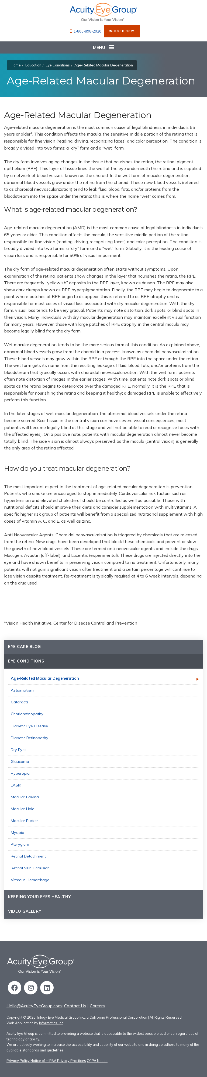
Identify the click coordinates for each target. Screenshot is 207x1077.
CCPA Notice (97, 1060)
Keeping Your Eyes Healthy (39, 896)
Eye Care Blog (24, 646)
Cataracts (20, 702)
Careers (97, 1005)
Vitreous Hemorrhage (30, 879)
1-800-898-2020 (85, 31)
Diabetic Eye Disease (29, 726)
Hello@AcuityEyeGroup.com (34, 1005)
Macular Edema (25, 797)
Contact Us (75, 1005)
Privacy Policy (18, 1060)
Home (16, 65)
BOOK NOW (121, 31)
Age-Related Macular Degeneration (45, 678)
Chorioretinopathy (27, 713)
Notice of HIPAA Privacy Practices (58, 1060)
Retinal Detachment (28, 856)
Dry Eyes (18, 749)
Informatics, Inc (51, 1023)
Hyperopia (20, 773)
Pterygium (20, 844)
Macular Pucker (24, 820)
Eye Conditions (58, 65)
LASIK (16, 785)
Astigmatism (22, 690)
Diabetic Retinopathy (29, 737)
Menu (103, 47)
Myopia (17, 832)
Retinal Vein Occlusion (30, 868)
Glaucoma (20, 761)
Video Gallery (24, 911)
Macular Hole (22, 808)
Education (33, 65)
